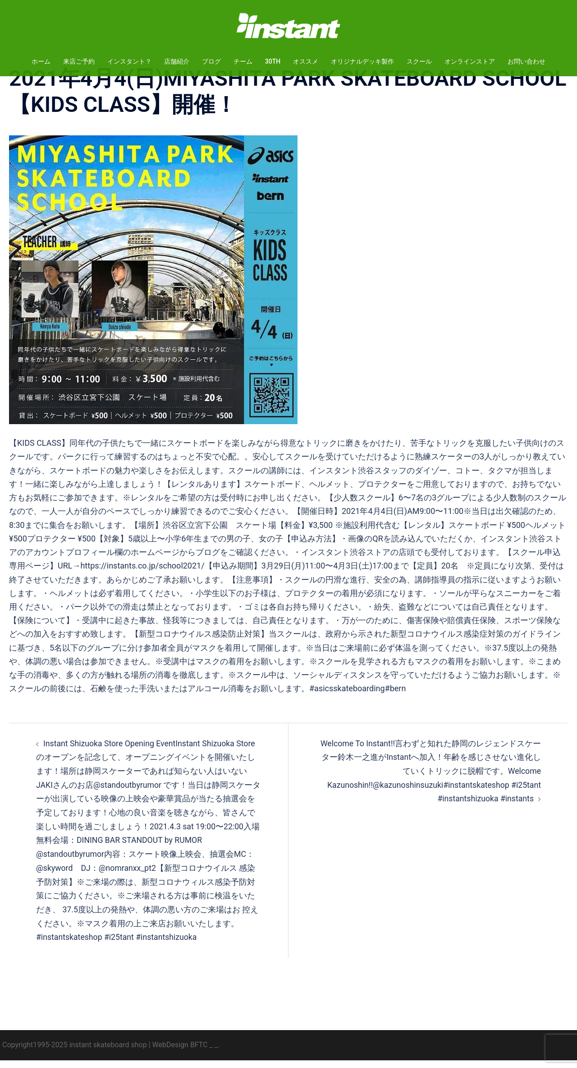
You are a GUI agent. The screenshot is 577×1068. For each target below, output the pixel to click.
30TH (272, 61)
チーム (243, 61)
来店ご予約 (79, 61)
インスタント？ (129, 61)
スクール (419, 61)
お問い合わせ (526, 61)
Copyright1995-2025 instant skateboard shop (74, 1052)
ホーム (41, 61)
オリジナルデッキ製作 (362, 61)
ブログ (211, 61)
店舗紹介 (176, 61)
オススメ (305, 61)
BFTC (199, 1052)
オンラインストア (469, 61)
